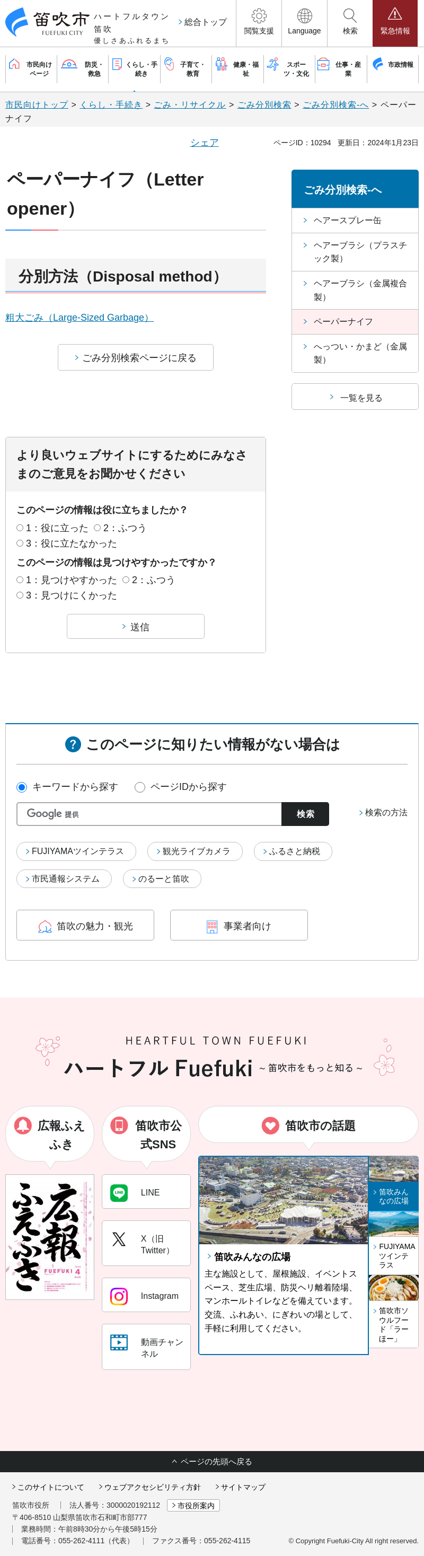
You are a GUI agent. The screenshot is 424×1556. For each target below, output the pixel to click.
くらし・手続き (111, 104)
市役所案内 (196, 1505)
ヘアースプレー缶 (348, 220)
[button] (258, 23)
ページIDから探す (189, 786)
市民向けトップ (36, 104)
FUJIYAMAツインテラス (78, 851)
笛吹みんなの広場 (252, 1257)
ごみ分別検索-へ (336, 104)
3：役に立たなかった (71, 543)
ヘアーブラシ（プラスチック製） (360, 252)
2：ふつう (125, 528)
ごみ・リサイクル (190, 104)
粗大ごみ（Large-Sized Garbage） (79, 317)
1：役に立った (57, 528)
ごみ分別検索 (264, 104)
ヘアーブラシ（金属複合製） (360, 290)
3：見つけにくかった (71, 595)
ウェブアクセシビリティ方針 (152, 1487)
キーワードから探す (75, 786)
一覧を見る (361, 397)
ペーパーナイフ (343, 321)
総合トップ (205, 22)
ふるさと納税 (294, 851)
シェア (204, 142)
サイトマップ (243, 1487)
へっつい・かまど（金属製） (360, 353)
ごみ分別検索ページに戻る (139, 358)
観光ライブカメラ (197, 851)
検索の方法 (386, 812)
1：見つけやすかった (71, 580)
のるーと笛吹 (163, 878)
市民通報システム (66, 878)
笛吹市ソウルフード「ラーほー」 (394, 1324)
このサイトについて (50, 1487)
